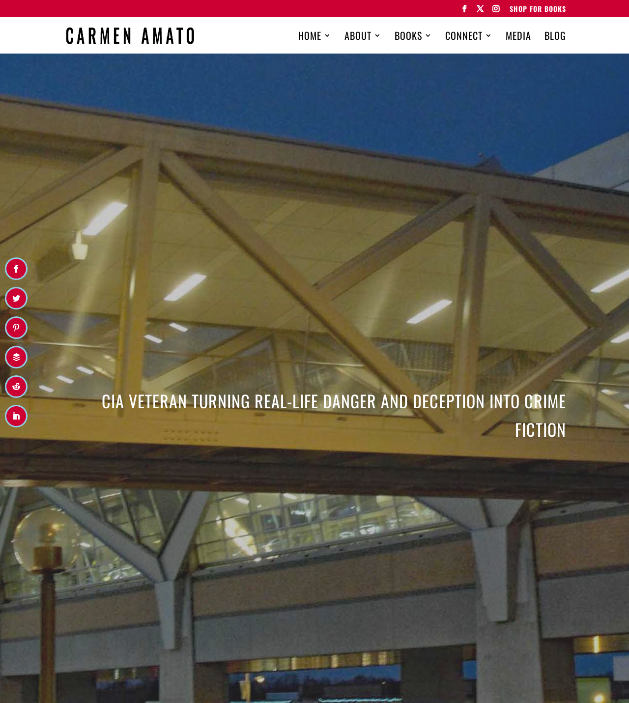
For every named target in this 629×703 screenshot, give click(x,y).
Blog (555, 37)
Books (408, 37)
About (358, 37)
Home (309, 37)
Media (518, 37)
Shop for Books (538, 9)
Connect (464, 37)
